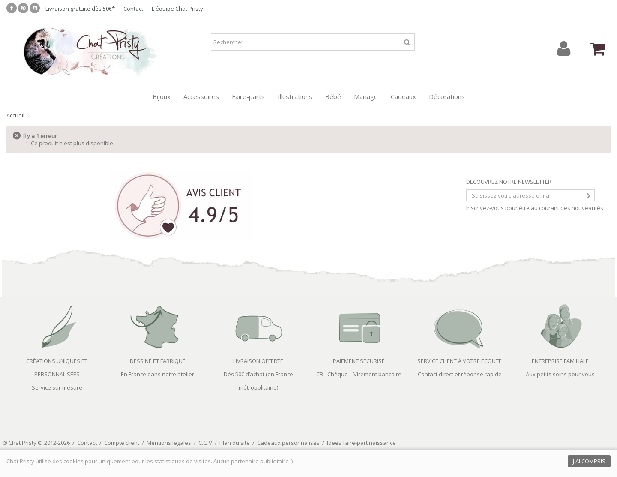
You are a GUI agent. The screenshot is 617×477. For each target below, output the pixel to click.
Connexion (563, 48)
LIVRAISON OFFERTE (258, 361)
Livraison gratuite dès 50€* (80, 8)
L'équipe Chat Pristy (177, 8)
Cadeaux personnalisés (288, 443)
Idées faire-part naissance (361, 443)
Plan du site (234, 443)
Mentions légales (169, 443)
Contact (133, 8)
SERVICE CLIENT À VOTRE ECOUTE (459, 361)
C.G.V (205, 443)
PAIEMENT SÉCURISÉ (359, 361)
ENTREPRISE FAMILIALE (560, 361)
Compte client (121, 443)
